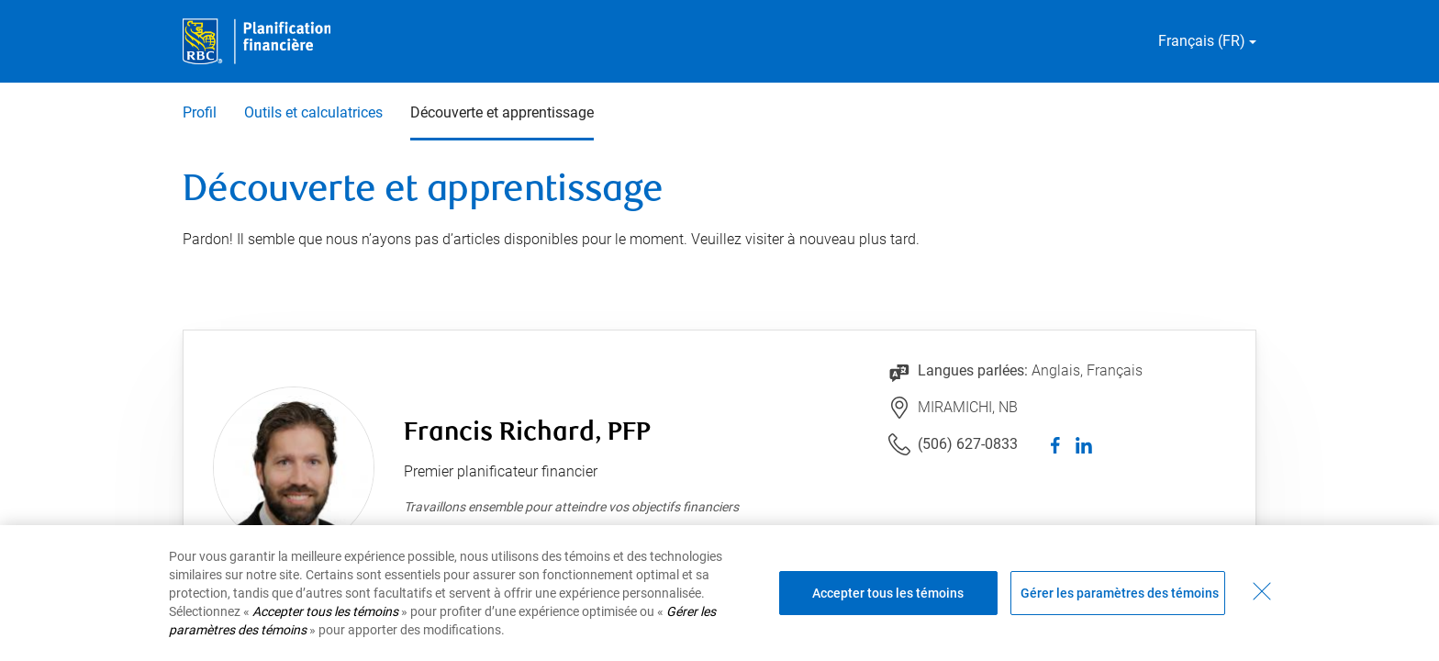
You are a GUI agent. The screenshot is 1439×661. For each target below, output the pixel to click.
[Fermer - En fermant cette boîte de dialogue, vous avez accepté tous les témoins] (1262, 591)
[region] (719, 593)
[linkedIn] (1084, 444)
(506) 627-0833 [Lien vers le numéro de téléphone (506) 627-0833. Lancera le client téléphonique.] (968, 444)
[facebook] (1056, 444)
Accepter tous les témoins (888, 593)
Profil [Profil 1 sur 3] (200, 112)
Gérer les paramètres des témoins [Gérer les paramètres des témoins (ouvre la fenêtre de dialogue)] (1120, 593)
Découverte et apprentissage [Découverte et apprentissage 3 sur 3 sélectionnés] (502, 112)
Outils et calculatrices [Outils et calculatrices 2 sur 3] (313, 112)
